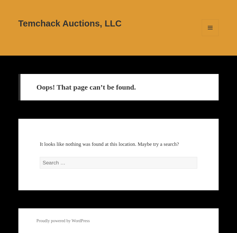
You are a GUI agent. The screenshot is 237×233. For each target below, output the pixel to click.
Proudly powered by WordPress (63, 221)
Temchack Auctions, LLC (70, 23)
